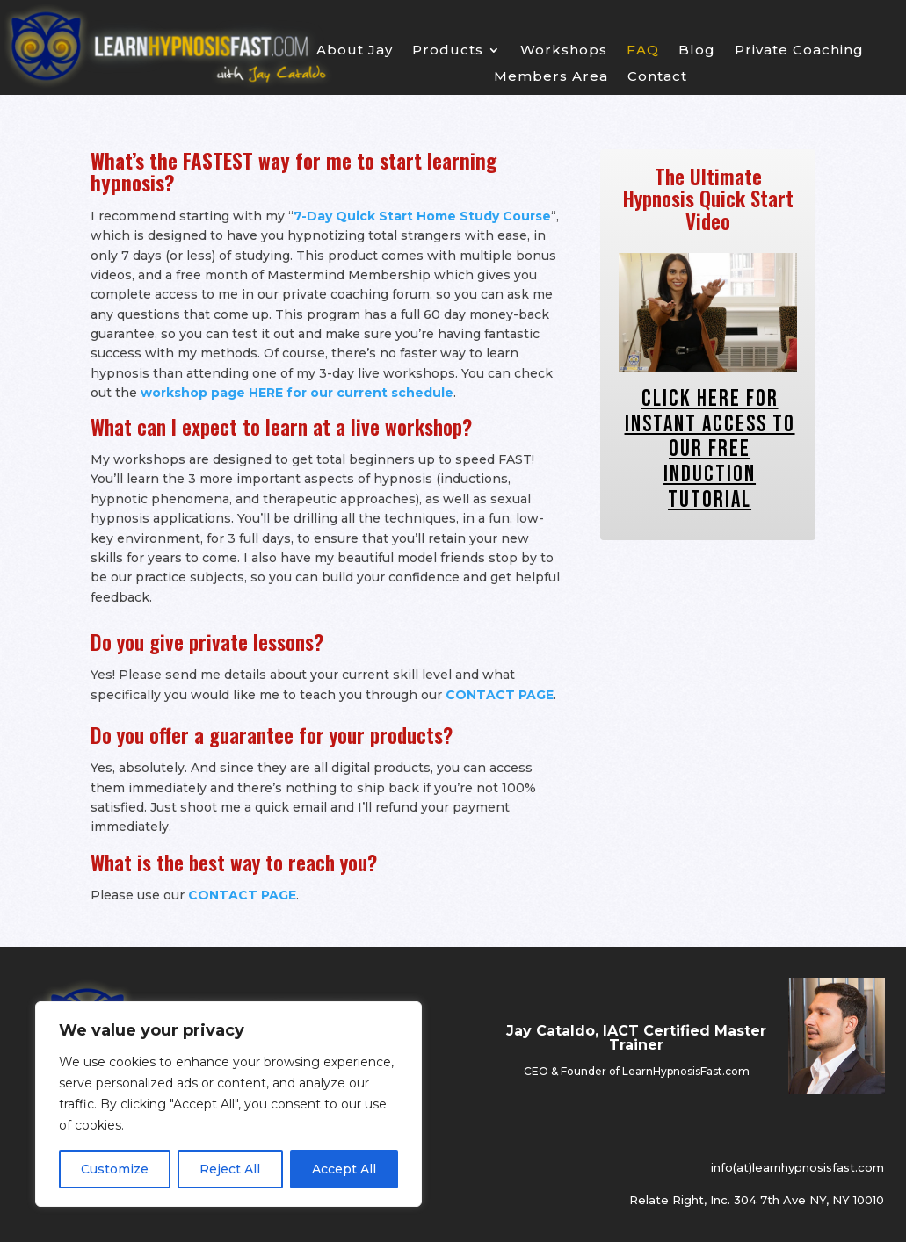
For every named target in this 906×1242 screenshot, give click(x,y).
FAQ (643, 51)
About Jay (354, 51)
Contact (657, 77)
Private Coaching (799, 51)
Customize (115, 1169)
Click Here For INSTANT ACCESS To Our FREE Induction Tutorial (710, 449)
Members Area (551, 77)
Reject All (229, 1169)
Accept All (344, 1169)
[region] (228, 1104)
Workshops (563, 51)
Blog (696, 51)
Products (447, 51)
